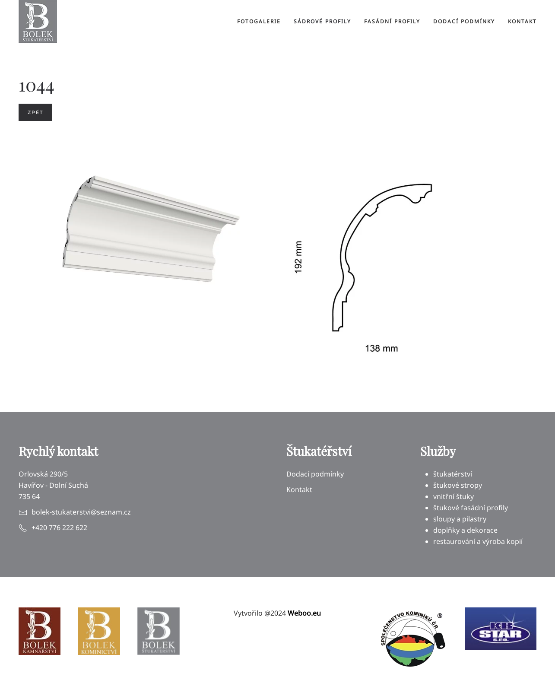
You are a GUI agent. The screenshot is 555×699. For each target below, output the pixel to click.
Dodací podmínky (464, 21)
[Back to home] (38, 21)
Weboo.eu (304, 613)
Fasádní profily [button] (392, 21)
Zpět (35, 112)
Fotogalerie (259, 21)
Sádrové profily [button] (322, 21)
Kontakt (522, 21)
